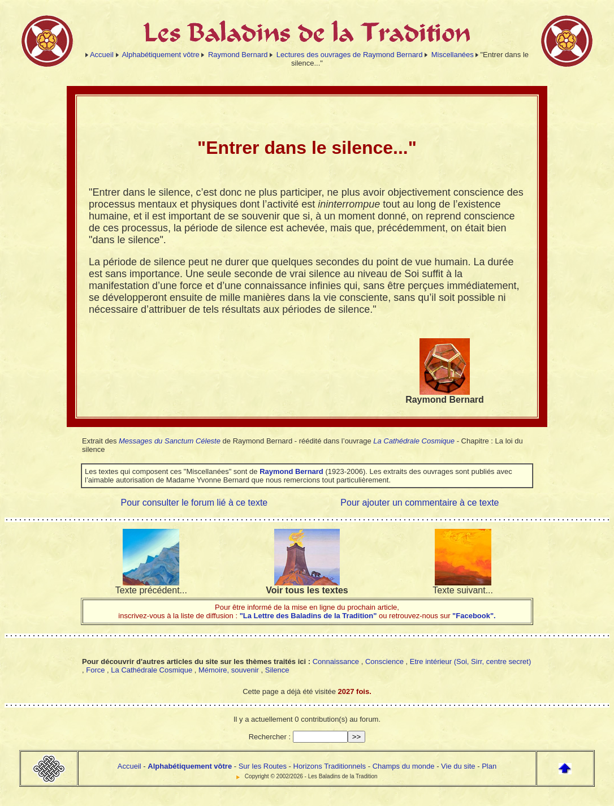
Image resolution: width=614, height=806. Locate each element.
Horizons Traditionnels (329, 766)
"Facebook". (473, 615)
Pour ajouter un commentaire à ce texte (419, 502)
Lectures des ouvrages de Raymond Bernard (349, 54)
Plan (489, 766)
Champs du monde (404, 766)
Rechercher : (270, 736)
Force (95, 670)
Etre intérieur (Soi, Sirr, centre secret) (470, 661)
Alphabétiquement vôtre (160, 54)
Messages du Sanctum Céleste (169, 441)
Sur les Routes (263, 766)
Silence (277, 670)
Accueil (102, 54)
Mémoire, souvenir (228, 670)
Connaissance (336, 661)
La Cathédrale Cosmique (414, 441)
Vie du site (458, 766)
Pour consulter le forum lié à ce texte (194, 502)
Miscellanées (452, 54)
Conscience (384, 661)
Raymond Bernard (238, 54)
